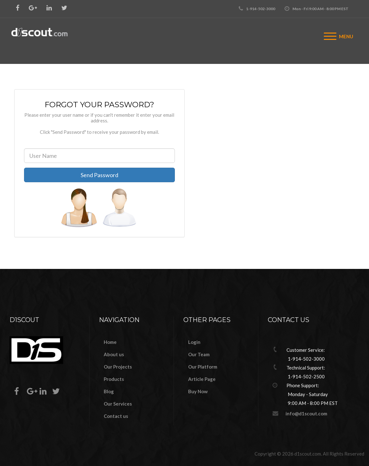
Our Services (118, 404)
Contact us (116, 416)
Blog (109, 391)
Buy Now (198, 391)
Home (110, 342)
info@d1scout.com (306, 413)
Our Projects (118, 367)
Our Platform (202, 367)
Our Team (199, 354)
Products (114, 379)
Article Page (202, 379)
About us (114, 354)
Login (194, 342)
